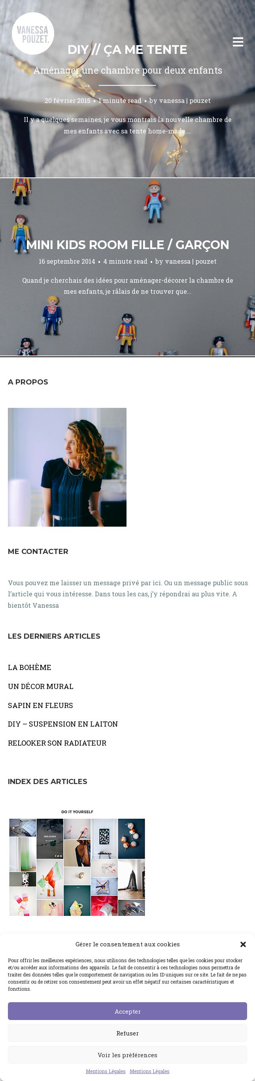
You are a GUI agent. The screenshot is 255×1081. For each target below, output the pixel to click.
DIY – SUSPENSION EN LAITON (63, 724)
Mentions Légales (106, 1071)
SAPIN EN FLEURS (40, 705)
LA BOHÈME (29, 667)
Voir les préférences (127, 1055)
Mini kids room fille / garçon (127, 245)
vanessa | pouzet (185, 100)
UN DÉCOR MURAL (41, 686)
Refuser (127, 1033)
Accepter (128, 1011)
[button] (243, 944)
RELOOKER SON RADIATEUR (57, 743)
